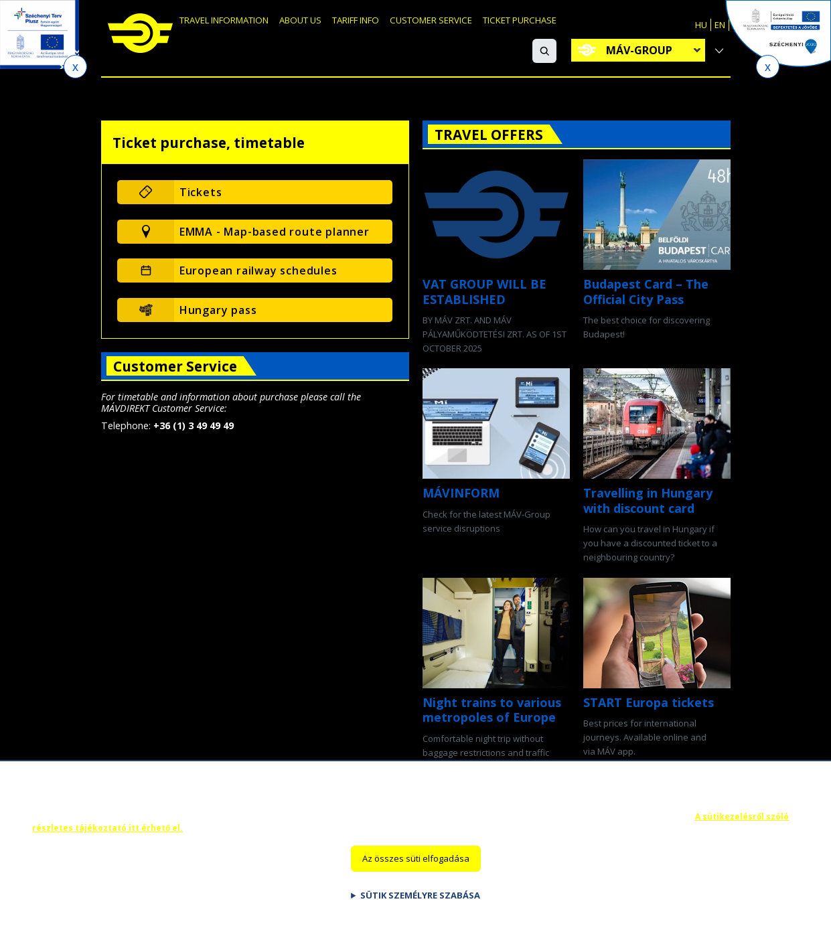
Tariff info (400, 24)
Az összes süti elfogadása (415, 870)
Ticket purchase (597, 24)
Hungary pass (218, 310)
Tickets (200, 192)
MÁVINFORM (461, 493)
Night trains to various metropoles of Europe (492, 710)
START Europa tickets (648, 702)
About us (332, 24)
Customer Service (491, 24)
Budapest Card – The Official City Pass (645, 291)
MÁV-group (639, 50)
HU (701, 25)
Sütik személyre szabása (420, 907)
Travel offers (489, 134)
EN (719, 25)
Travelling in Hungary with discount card (647, 500)
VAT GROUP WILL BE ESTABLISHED (484, 291)
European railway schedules (258, 270)
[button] (544, 51)
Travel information (237, 24)
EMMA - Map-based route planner (274, 231)
